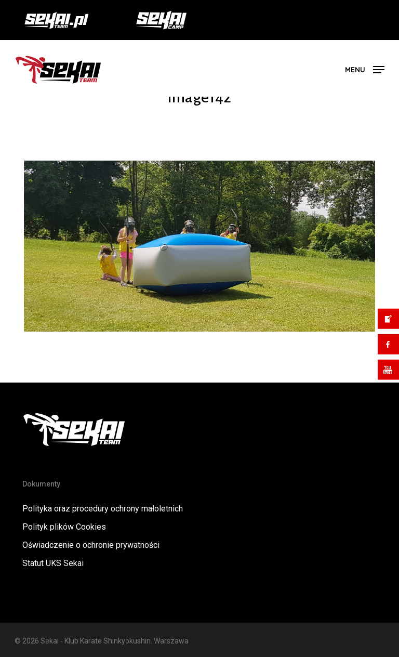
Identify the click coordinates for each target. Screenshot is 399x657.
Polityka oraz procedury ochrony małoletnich (102, 509)
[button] (364, 68)
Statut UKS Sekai (53, 563)
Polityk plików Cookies (64, 527)
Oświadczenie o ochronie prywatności (90, 545)
